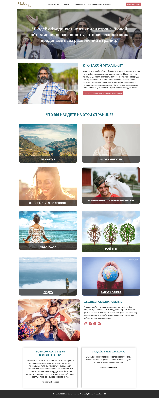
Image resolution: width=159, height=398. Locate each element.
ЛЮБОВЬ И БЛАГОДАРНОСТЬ (48, 203)
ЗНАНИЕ (67, 4)
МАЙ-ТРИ (111, 248)
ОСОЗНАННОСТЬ (111, 159)
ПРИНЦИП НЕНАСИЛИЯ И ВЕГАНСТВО (111, 200)
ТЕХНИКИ (80, 4)
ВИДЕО (48, 292)
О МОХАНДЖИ (53, 4)
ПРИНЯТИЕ (48, 159)
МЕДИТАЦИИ (48, 246)
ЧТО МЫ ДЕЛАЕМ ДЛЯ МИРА (99, 4)
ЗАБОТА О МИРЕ (111, 292)
